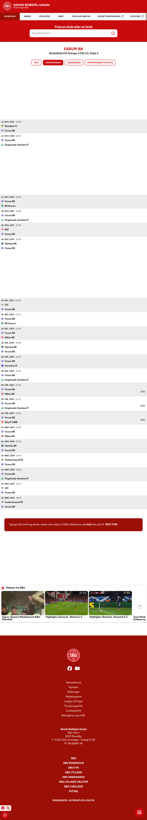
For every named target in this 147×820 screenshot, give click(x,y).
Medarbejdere (74, 696)
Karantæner (74, 63)
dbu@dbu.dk (75, 743)
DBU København (73, 777)
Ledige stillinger (73, 701)
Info (36, 63)
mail (88, 524)
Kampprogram (53, 63)
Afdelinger (73, 692)
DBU (73, 758)
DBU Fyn (73, 768)
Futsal (73, 791)
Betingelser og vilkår (73, 715)
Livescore (136, 16)
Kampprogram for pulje (100, 63)
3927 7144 (111, 524)
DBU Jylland (73, 772)
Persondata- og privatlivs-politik (73, 800)
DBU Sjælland (73, 786)
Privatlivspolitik (73, 706)
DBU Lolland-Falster (73, 782)
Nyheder (73, 687)
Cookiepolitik (73, 711)
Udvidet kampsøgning (111, 16)
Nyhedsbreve (73, 682)
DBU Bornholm (73, 763)
